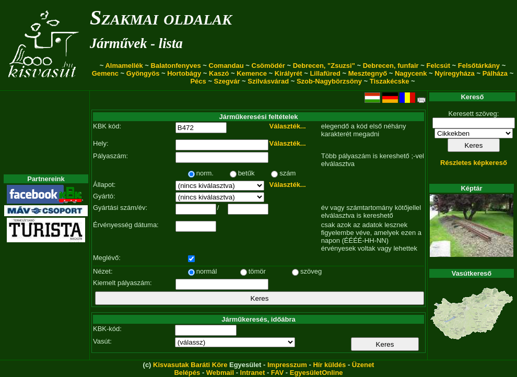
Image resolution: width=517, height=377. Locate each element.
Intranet (252, 372)
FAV (277, 372)
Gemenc (105, 73)
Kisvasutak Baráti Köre (190, 365)
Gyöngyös (143, 73)
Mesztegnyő (367, 73)
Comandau (226, 65)
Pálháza (495, 73)
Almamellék (124, 65)
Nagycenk (411, 73)
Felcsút (438, 65)
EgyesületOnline (316, 372)
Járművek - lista (136, 43)
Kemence (252, 73)
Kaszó (219, 73)
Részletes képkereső (473, 163)
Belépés (187, 372)
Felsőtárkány (479, 65)
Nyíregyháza (454, 73)
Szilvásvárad (268, 81)
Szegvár (227, 81)
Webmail (220, 372)
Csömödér (268, 65)
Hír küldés (329, 365)
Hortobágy (184, 73)
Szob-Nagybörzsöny (329, 81)
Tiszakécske (389, 81)
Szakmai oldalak (161, 17)
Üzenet (363, 365)
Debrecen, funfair (391, 65)
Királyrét (288, 73)
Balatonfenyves (176, 65)
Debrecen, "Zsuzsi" (324, 65)
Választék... (287, 126)
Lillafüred (325, 73)
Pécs (198, 81)
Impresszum (287, 365)
